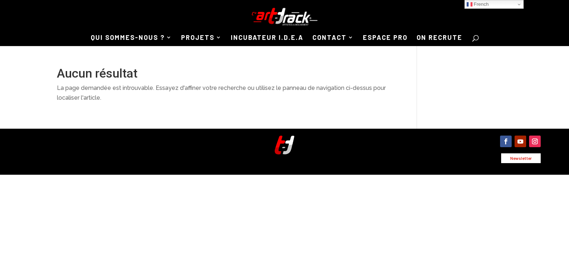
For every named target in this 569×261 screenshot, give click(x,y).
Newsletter (521, 158)
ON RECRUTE (439, 38)
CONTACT (329, 38)
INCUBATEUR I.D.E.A (267, 38)
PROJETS (197, 38)
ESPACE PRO (385, 38)
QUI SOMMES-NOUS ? (128, 38)
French (478, 4)
